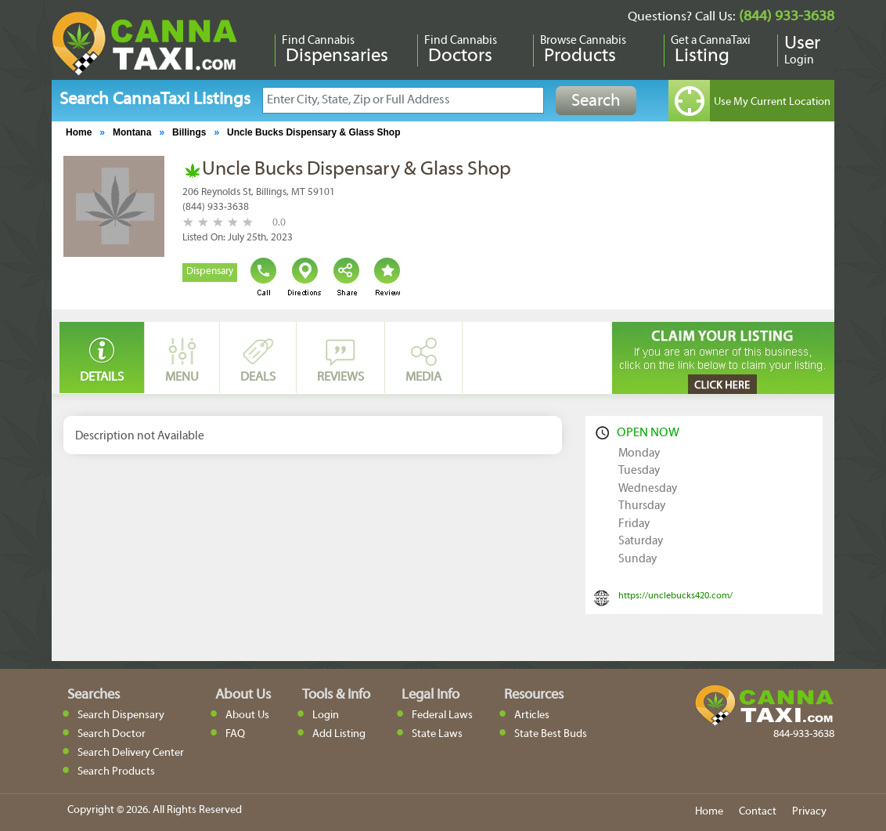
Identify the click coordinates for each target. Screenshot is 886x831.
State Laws (437, 734)
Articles (531, 715)
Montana (132, 132)
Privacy (809, 812)
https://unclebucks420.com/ (675, 596)
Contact (757, 812)
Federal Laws (442, 715)
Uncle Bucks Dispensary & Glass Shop (313, 132)
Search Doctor (111, 734)
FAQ (235, 734)
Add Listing (339, 734)
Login (325, 715)
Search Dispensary (120, 715)
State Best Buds (550, 734)
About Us (247, 715)
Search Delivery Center (130, 753)
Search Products (116, 772)
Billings (189, 132)
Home (79, 132)
